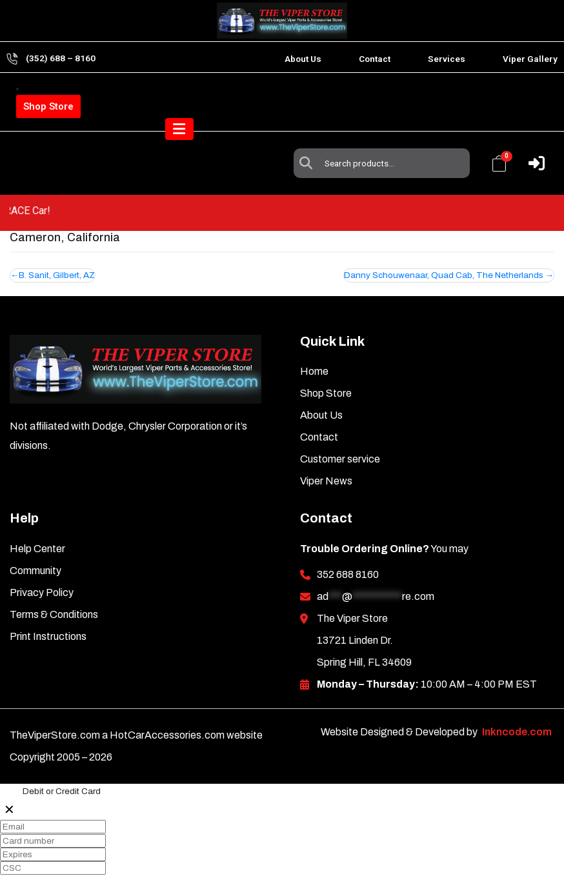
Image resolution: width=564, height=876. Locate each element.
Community (35, 540)
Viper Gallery (530, 59)
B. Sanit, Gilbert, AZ (57, 245)
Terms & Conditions (54, 584)
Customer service (340, 429)
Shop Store (48, 106)
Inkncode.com (517, 702)
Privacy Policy (42, 562)
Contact (374, 59)
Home (314, 341)
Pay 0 (16, 866)
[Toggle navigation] (530, 148)
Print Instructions (48, 606)
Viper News (326, 451)
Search (309, 100)
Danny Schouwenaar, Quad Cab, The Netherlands (443, 245)
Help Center (37, 518)
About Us (303, 59)
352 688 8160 (348, 544)
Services (446, 59)
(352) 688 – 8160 (61, 58)
